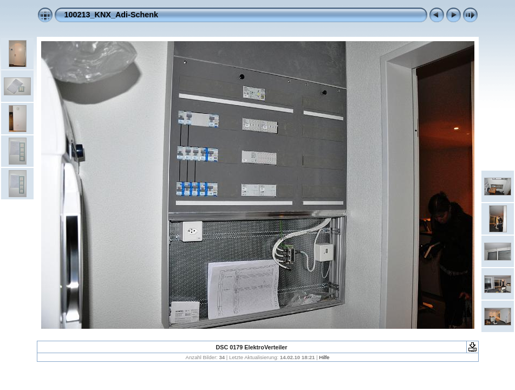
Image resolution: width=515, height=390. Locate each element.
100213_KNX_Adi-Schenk (111, 14)
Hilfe (324, 357)
